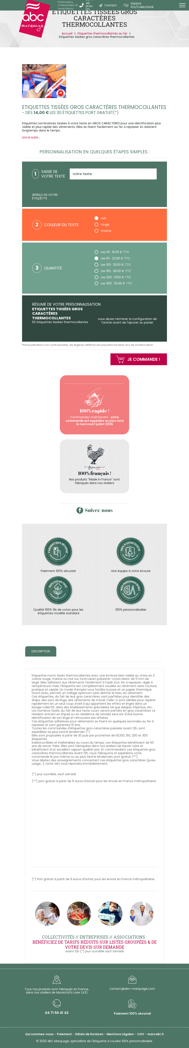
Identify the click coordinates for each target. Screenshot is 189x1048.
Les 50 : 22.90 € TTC (112, 258)
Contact (110, 5)
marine (102, 231)
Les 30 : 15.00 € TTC (111, 252)
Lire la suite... (31, 137)
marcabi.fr (155, 1034)
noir (100, 218)
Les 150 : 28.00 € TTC (112, 271)
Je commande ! (143, 359)
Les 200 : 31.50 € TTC (112, 277)
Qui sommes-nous (39, 1034)
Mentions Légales (120, 1034)
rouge (101, 224)
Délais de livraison (89, 1034)
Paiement (64, 1034)
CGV (140, 1034)
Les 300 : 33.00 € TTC (113, 283)
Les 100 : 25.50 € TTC (112, 265)
